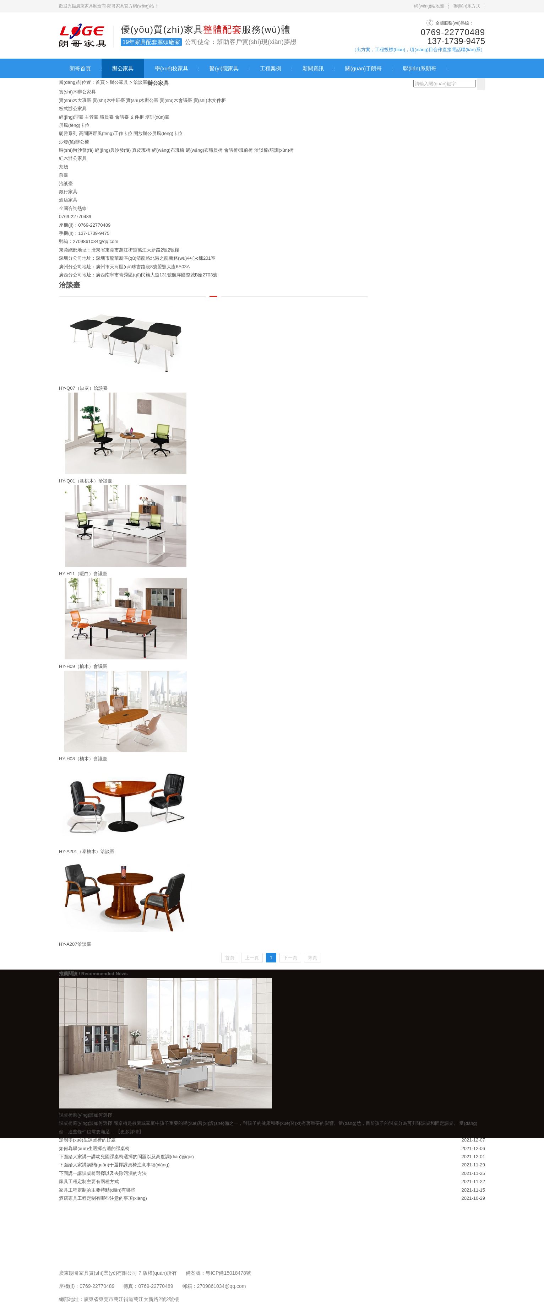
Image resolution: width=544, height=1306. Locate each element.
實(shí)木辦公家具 (77, 92)
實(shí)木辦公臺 (142, 100)
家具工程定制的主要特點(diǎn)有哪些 (97, 1190)
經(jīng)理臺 (71, 117)
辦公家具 (123, 68)
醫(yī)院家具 (224, 68)
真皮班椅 (141, 150)
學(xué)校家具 (171, 68)
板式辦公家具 (73, 108)
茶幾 (63, 166)
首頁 (100, 82)
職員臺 (107, 117)
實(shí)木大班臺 (75, 100)
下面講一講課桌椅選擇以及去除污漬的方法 (103, 1173)
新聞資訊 (313, 68)
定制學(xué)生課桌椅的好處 (87, 1140)
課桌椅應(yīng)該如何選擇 (85, 1123)
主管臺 (91, 117)
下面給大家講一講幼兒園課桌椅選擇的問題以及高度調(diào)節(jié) (126, 1156)
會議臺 (122, 117)
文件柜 (137, 117)
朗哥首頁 (80, 68)
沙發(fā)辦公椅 (74, 142)
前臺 (63, 175)
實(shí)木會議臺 (176, 100)
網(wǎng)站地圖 (429, 6)
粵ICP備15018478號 (228, 1273)
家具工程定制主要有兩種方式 (89, 1181)
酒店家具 (68, 200)
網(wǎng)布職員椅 (204, 150)
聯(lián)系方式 (466, 6)
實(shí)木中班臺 (109, 100)
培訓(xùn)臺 (157, 117)
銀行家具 (68, 191)
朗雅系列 (68, 133)
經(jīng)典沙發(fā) (113, 150)
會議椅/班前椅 (238, 150)
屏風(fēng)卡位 (74, 125)
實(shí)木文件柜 (210, 100)
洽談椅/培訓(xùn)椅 (274, 150)
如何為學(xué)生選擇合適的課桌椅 (94, 1148)
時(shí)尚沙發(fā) (76, 150)
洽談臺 (140, 82)
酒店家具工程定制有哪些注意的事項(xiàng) (103, 1198)
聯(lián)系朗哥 (419, 68)
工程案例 (270, 68)
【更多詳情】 (129, 1131)
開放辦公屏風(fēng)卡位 (158, 133)
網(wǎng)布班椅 (168, 150)
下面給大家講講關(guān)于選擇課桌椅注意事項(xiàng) (114, 1164)
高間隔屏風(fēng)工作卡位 (105, 133)
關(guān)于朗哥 (363, 68)
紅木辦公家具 (73, 158)
